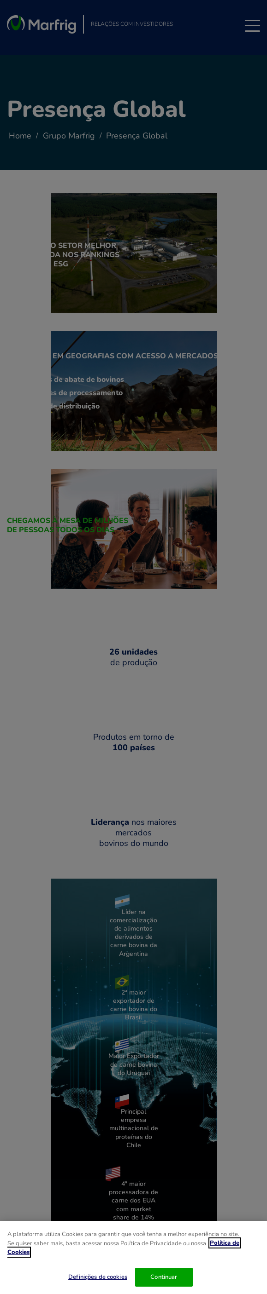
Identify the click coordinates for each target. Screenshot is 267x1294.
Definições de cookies (97, 1277)
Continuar (163, 1277)
